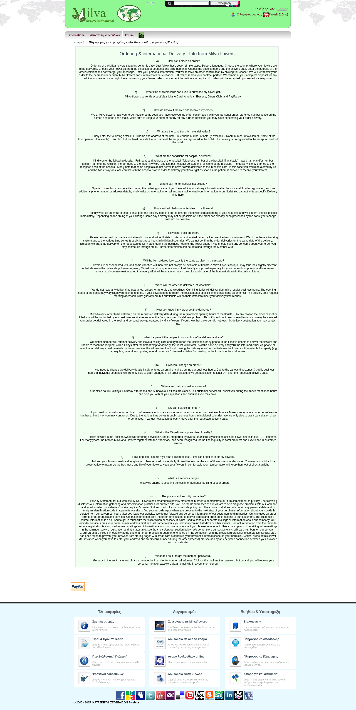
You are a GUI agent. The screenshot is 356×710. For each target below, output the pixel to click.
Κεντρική (79, 42)
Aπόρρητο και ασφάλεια (261, 674)
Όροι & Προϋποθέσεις (107, 639)
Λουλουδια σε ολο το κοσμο (187, 639)
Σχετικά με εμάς (103, 621)
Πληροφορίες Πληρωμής (261, 656)
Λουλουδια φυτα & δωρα (185, 674)
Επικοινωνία (252, 621)
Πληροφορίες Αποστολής (261, 639)
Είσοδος (282, 9)
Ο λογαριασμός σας (249, 14)
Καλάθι (273, 14)
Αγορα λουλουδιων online (186, 656)
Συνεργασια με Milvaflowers (187, 621)
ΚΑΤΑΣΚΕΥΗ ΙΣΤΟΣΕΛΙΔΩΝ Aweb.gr (115, 702)
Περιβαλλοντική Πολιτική (109, 656)
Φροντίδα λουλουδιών (108, 674)
